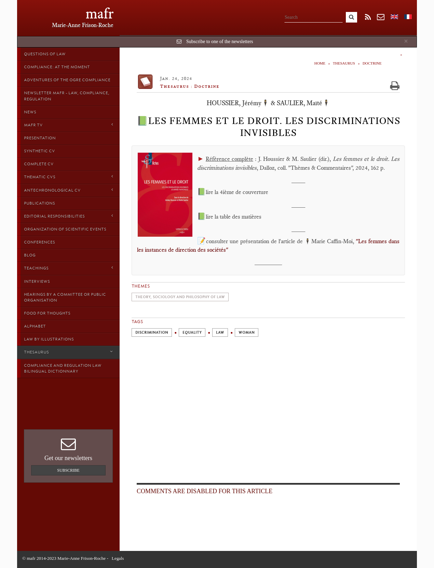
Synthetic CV (39, 151)
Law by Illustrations (49, 339)
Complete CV (39, 164)
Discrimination (151, 332)
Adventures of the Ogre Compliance (67, 80)
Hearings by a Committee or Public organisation (65, 297)
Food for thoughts (47, 313)
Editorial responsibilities (68, 216)
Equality (192, 332)
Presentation (40, 138)
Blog (30, 255)
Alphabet (35, 326)
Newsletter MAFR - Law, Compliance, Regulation (66, 96)
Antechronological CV (68, 190)
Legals (118, 558)
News (30, 112)
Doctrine (372, 63)
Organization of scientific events (65, 229)
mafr (99, 13)
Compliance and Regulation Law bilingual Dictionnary (62, 368)
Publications (39, 203)
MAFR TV (68, 124)
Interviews (37, 281)
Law (220, 332)
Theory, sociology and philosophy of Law (180, 297)
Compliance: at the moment (57, 67)
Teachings (68, 268)
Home (319, 63)
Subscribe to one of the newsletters (219, 41)
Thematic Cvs (68, 176)
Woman (247, 332)
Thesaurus (68, 352)
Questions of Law (45, 54)
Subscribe (68, 470)
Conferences (39, 242)
